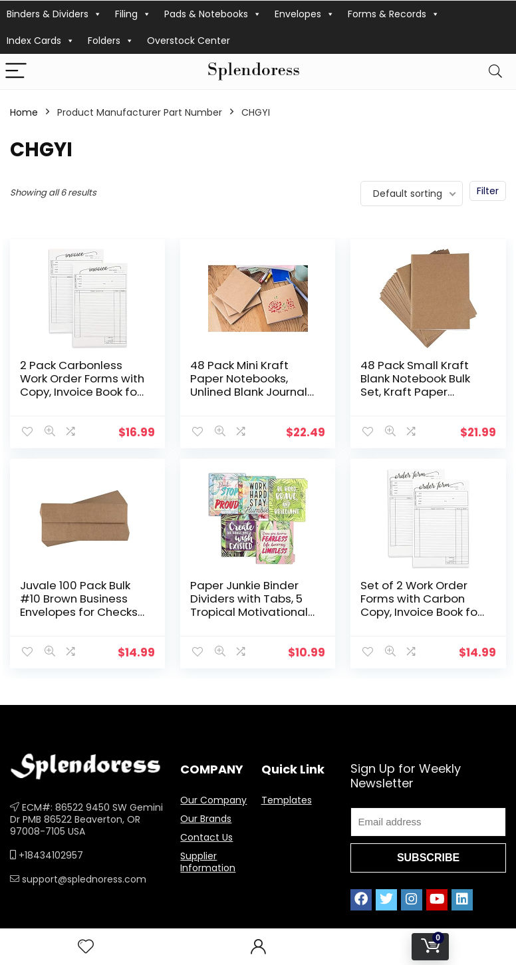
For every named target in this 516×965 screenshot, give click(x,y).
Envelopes (304, 14)
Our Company (213, 800)
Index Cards (40, 40)
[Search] (495, 71)
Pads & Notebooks (212, 14)
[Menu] (16, 71)
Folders (111, 40)
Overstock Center (188, 40)
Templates (286, 800)
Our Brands (205, 818)
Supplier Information (207, 862)
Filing (133, 14)
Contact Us (206, 837)
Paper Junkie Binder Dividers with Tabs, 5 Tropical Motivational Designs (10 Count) (249, 605)
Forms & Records (394, 14)
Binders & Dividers (54, 14)
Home (24, 112)
